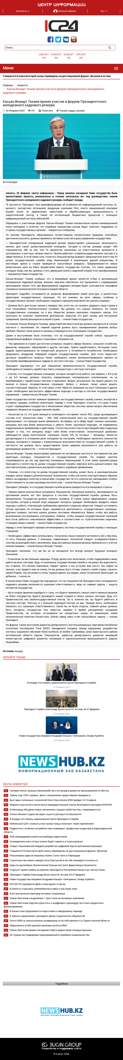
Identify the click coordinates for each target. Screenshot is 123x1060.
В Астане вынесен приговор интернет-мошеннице (37, 893)
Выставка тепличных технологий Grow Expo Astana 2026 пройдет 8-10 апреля (53, 800)
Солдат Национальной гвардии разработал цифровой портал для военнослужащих (56, 846)
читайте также (14, 657)
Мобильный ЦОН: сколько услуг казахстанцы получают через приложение (52, 823)
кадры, (72, 110)
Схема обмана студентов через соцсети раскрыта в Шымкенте (45, 814)
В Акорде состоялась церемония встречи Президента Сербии (61, 682)
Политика (47, 110)
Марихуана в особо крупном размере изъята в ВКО (38, 925)
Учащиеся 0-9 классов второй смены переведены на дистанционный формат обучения (58, 850)
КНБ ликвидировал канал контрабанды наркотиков (38, 836)
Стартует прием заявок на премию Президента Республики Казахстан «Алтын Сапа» (57, 869)
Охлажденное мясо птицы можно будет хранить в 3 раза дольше (46, 841)
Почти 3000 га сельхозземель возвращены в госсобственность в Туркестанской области (60, 920)
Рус (104, 11)
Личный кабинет (64, 11)
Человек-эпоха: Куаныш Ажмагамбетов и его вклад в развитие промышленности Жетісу (59, 790)
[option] (61, 76)
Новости (22, 85)
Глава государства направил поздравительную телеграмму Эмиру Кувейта (61, 735)
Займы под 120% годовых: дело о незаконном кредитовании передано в (50, 795)
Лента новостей (15, 784)
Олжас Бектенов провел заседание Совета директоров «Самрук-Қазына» (51, 930)
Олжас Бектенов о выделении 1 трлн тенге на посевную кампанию (47, 898)
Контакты (22, 11)
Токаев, (63, 110)
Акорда (19, 651)
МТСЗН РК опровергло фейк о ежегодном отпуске (37, 884)
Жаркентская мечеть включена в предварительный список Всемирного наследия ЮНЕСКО (61, 804)
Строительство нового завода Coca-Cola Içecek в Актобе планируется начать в (54, 860)
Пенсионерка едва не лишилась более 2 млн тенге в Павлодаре (45, 855)
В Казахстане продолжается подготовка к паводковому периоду (46, 911)
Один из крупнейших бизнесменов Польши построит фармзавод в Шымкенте (53, 865)
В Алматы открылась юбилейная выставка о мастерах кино (43, 888)
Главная (8, 85)
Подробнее (61, 983)
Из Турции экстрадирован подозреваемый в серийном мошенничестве (49, 934)
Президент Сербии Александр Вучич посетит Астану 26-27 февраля (61, 709)
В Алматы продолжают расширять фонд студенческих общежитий (47, 916)
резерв (80, 110)
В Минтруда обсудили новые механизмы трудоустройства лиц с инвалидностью (55, 809)
